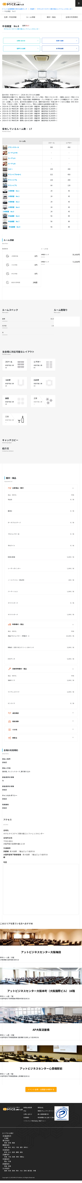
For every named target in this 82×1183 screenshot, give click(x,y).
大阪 (9, 1157)
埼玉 (13, 1147)
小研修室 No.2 (13, 196)
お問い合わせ (28, 1114)
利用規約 (26, 1117)
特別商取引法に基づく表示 (46, 1117)
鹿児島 (30, 1171)
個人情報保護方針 (43, 1114)
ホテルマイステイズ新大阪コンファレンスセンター (55, 9)
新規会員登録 (28, 1107)
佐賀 (9, 1171)
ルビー (10, 169)
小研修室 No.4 (13, 207)
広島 (9, 1161)
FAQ (25, 1111)
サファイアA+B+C (14, 174)
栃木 (9, 1147)
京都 (5, 1157)
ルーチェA (11, 158)
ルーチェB (11, 163)
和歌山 (22, 1157)
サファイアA (12, 180)
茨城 (5, 1147)
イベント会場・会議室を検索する (41, 1089)
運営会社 (40, 1107)
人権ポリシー (42, 1121)
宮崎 (25, 1171)
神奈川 (26, 1147)
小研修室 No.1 (13, 191)
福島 (13, 1143)
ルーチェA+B (12, 153)
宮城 (9, 1143)
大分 (21, 1171)
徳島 (5, 1166)
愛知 (21, 1152)
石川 (9, 1152)
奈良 (17, 1157)
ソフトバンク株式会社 (31, 1121)
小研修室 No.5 (8, 211)
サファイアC (12, 185)
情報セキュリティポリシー (46, 1111)
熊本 (17, 1171)
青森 (5, 1143)
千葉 (17, 1147)
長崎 (13, 1171)
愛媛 (9, 1166)
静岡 (17, 1152)
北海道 (6, 1138)
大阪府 (32, 9)
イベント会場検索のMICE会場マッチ (14, 9)
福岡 (5, 1171)
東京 (21, 1147)
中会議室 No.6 (13, 216)
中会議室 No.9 (15, 227)
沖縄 (34, 1171)
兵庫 (13, 1157)
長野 (13, 1152)
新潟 (5, 1152)
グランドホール (13, 147)
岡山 (5, 1161)
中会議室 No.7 (13, 221)
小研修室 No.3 (13, 202)
